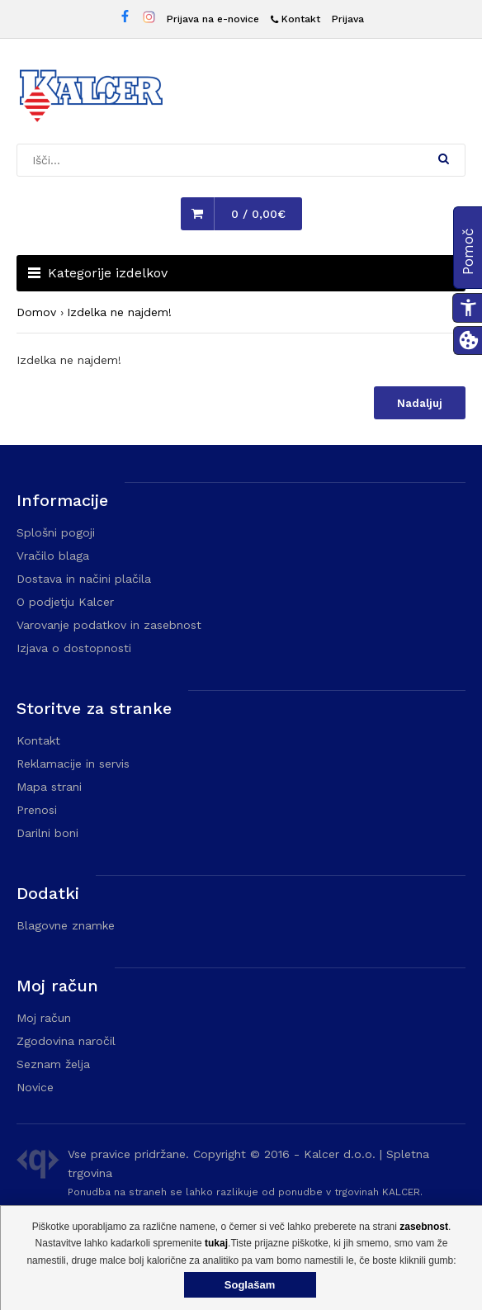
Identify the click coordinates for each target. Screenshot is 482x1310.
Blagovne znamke (66, 925)
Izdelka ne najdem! (119, 312)
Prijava (348, 19)
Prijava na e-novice (213, 19)
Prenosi (37, 809)
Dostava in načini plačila (84, 578)
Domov (36, 312)
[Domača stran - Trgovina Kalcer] (91, 98)
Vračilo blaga (53, 555)
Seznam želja (53, 1064)
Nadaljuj (419, 403)
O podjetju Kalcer (65, 601)
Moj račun (44, 1017)
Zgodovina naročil (66, 1041)
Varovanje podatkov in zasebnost (109, 624)
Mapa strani (49, 786)
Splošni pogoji (56, 532)
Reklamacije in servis (73, 763)
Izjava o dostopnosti (74, 648)
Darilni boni (47, 832)
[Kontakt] (295, 19)
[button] (443, 158)
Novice (35, 1087)
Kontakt (38, 740)
